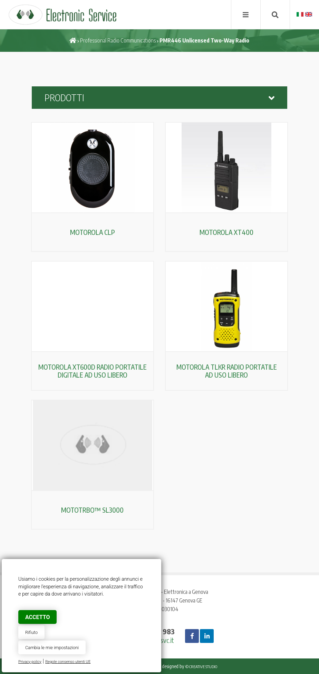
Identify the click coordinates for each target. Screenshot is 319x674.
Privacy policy (29, 661)
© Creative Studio (201, 666)
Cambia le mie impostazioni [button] (52, 647)
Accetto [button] (37, 617)
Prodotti (159, 97)
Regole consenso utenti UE (67, 661)
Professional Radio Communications (118, 40)
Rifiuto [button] (31, 632)
